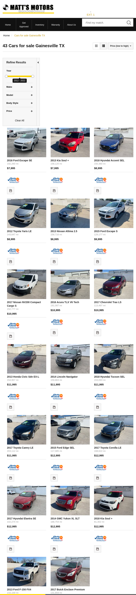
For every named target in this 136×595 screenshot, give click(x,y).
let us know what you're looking (78, 509)
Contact (68, 587)
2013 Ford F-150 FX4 (55, 458)
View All (7, 554)
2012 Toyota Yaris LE (55, 146)
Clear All (19, 120)
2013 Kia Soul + (83, 82)
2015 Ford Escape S (117, 146)
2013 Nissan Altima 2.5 (87, 146)
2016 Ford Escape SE (55, 82)
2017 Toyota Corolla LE (119, 334)
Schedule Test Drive (14, 559)
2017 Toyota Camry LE (56, 334)
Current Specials (12, 563)
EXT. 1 (91, 14)
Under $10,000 (11, 567)
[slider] (6, 76)
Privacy (77, 587)
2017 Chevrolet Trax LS (119, 206)
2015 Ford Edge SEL (86, 334)
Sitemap (87, 587)
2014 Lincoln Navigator (87, 270)
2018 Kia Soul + (114, 394)
